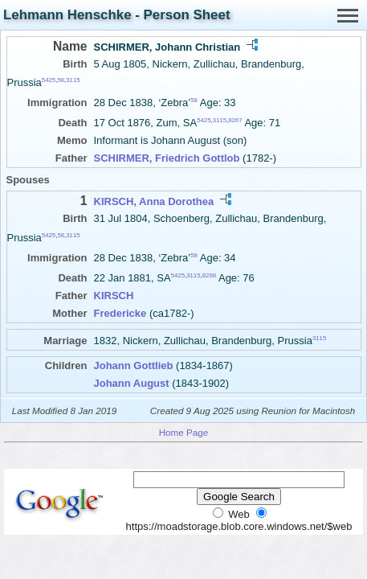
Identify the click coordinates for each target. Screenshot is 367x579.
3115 (73, 80)
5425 (48, 80)
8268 (209, 275)
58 (60, 80)
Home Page (184, 432)
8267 (235, 120)
